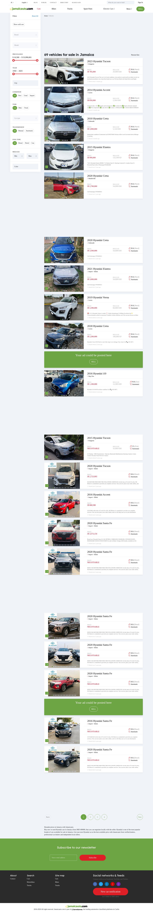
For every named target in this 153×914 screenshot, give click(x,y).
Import (32, 95)
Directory (64, 2)
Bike (20, 108)
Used (25, 95)
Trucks (69, 9)
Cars (39, 9)
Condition (17, 92)
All (15, 95)
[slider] (13, 60)
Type (14, 104)
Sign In (140, 2)
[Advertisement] (25, 210)
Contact (53, 2)
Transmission (18, 127)
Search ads (76, 2)
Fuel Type (17, 139)
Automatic (29, 131)
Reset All (35, 16)
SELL (140, 9)
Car (15, 108)
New (19, 95)
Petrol (27, 143)
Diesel (20, 143)
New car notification (110, 891)
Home (46, 16)
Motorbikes (31, 882)
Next (140, 817)
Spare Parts (88, 9)
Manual (20, 131)
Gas (33, 143)
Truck (26, 108)
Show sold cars (19, 24)
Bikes (54, 9)
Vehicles (51, 16)
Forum (43, 2)
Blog (36, 2)
